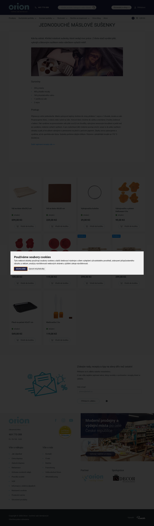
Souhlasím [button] (20, 269)
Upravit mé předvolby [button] (36, 269)
